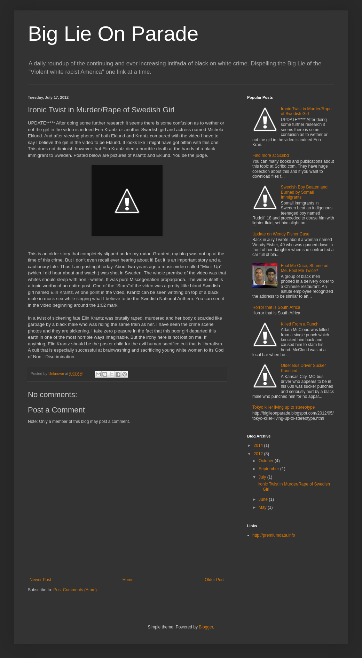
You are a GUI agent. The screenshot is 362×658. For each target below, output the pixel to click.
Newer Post (40, 579)
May (263, 507)
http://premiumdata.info (273, 535)
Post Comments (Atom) (75, 589)
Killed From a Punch (299, 324)
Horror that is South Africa (276, 307)
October (267, 460)
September (269, 468)
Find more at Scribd (270, 155)
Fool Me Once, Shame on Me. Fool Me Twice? (305, 268)
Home (128, 579)
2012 (259, 453)
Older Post (215, 579)
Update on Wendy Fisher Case (280, 234)
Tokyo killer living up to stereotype (283, 407)
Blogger (206, 627)
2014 (259, 445)
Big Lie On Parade (113, 33)
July (263, 477)
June (264, 499)
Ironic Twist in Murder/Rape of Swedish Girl (306, 111)
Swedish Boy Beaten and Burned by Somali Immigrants (304, 192)
